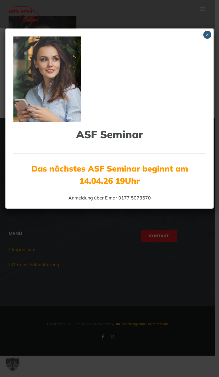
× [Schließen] (207, 35)
